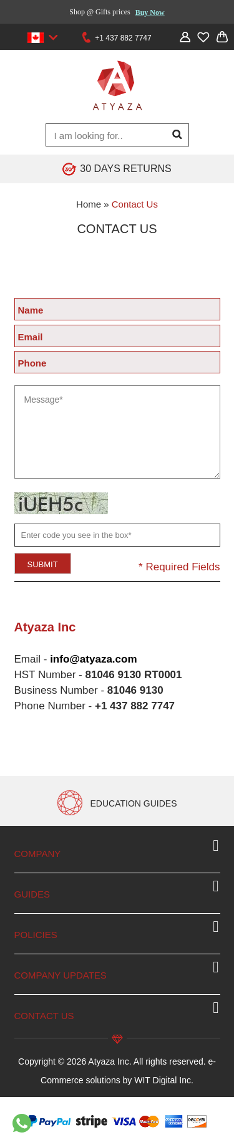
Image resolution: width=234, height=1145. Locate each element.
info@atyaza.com (93, 659)
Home (88, 204)
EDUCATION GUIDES (133, 803)
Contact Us (135, 204)
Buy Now (150, 12)
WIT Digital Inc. (163, 1080)
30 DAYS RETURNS (125, 168)
